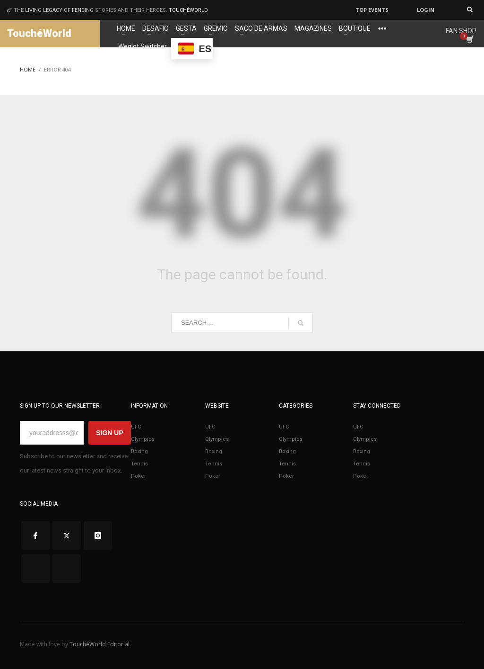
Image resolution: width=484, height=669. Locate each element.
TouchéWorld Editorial (99, 644)
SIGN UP (109, 433)
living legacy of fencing (59, 10)
